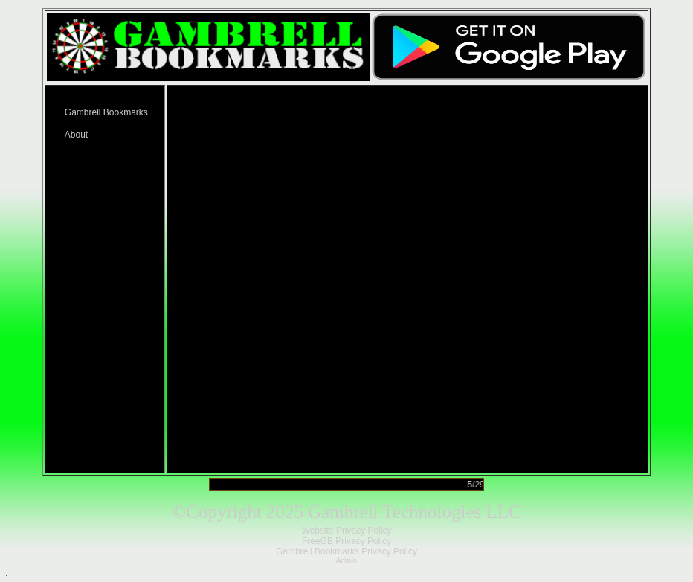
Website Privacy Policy (346, 530)
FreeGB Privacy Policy (346, 541)
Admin (346, 561)
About (76, 134)
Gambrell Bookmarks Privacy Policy (346, 551)
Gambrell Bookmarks (106, 112)
